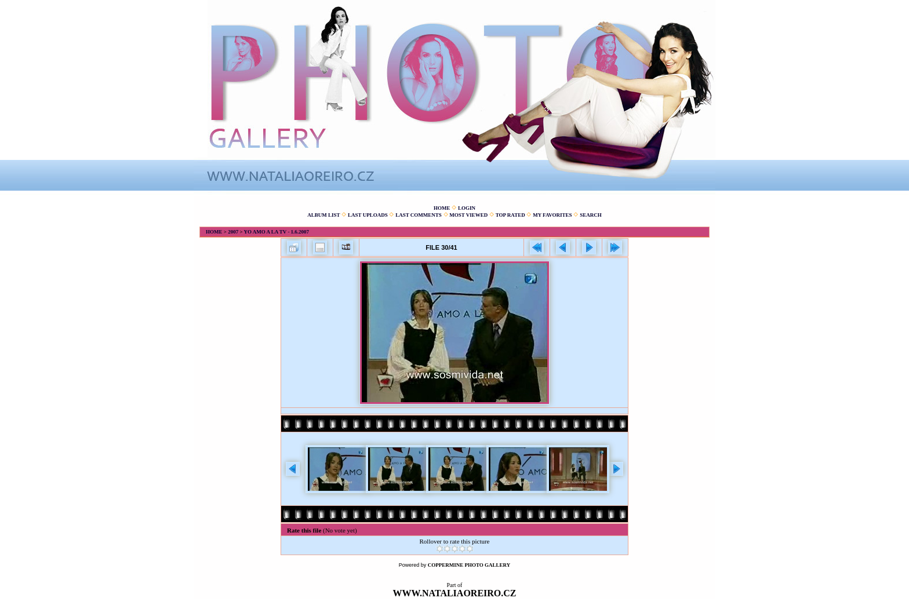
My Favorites (552, 215)
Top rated (510, 215)
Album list (323, 215)
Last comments (418, 215)
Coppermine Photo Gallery (469, 565)
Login (466, 208)
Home (442, 208)
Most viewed (468, 215)
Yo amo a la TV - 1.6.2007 (276, 232)
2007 (233, 232)
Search (591, 215)
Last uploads (368, 215)
